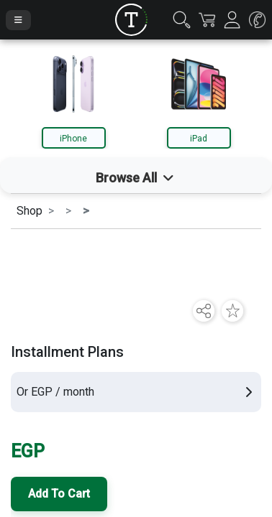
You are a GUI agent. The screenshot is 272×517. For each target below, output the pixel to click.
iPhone (73, 139)
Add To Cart (59, 493)
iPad (198, 139)
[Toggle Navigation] (18, 20)
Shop (29, 211)
